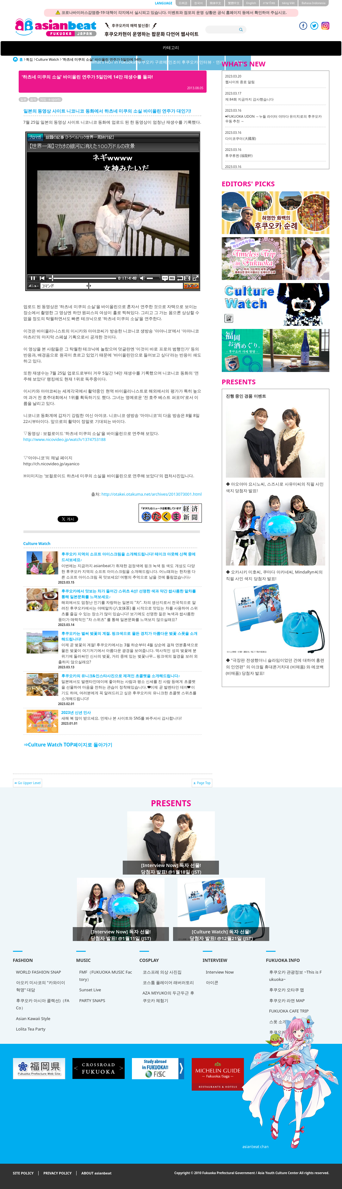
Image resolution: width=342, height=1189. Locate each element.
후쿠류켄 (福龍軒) (238, 155)
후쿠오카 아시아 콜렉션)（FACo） (42, 1004)
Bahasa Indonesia (313, 3)
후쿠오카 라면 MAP (287, 1000)
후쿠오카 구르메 (163, 48)
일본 (23, 99)
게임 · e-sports (50, 99)
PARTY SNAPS (92, 1000)
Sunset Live (90, 990)
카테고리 (59, 48)
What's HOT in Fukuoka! (112, 48)
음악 (33, 99)
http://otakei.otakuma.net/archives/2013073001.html (152, 494)
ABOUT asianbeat (96, 1173)
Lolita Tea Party (31, 1029)
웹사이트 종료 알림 (240, 81)
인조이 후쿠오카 (204, 48)
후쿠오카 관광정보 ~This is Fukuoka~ (295, 975)
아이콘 (212, 982)
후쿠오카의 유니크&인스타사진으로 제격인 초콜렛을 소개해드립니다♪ (120, 675)
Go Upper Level (29, 783)
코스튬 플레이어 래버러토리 (168, 982)
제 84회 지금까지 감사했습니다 (249, 99)
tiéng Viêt (288, 3)
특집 (282, 48)
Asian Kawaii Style (33, 1018)
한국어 (198, 3)
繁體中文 (233, 3)
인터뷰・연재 (243, 48)
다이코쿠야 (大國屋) (240, 138)
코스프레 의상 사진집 (162, 972)
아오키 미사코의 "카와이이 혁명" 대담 (40, 986)
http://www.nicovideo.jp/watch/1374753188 (64, 439)
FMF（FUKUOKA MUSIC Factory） (105, 975)
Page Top (203, 783)
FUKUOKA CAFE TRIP (289, 1011)
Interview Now (220, 972)
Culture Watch (47, 59)
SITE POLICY (23, 1173)
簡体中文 (215, 3)
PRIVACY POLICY (57, 1173)
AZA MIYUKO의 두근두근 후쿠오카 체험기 (168, 996)
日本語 (183, 3)
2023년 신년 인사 (76, 712)
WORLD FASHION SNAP (38, 972)
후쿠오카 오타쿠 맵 (286, 990)
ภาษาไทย (269, 3)
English (251, 3)
